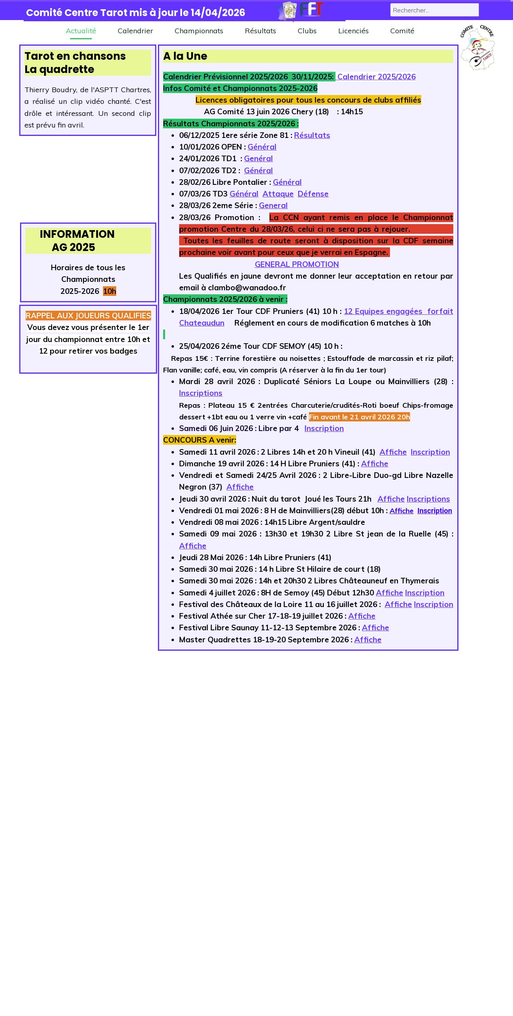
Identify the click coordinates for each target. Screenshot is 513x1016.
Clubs (307, 30)
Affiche (393, 452)
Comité (402, 30)
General (273, 205)
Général (262, 147)
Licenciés (353, 30)
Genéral (258, 158)
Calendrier (135, 30)
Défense (313, 193)
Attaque (278, 193)
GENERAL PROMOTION (297, 264)
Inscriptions (200, 393)
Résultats (260, 30)
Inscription (324, 428)
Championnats (199, 30)
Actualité (81, 30)
